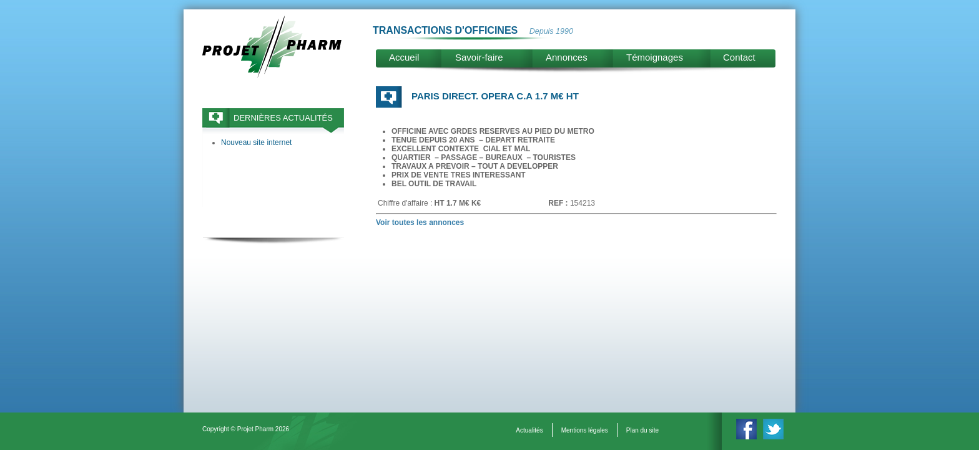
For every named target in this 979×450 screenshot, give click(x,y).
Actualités (529, 430)
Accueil (404, 57)
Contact (739, 57)
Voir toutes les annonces (420, 222)
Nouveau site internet (256, 142)
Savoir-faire (479, 57)
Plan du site (642, 430)
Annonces (567, 57)
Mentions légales (584, 430)
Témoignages (654, 57)
